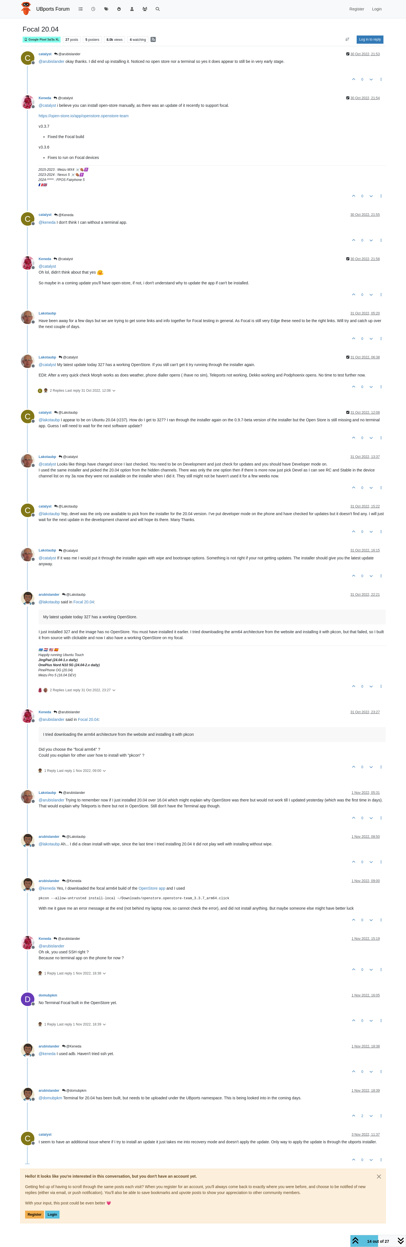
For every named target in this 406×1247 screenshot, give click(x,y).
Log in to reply (370, 39)
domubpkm (48, 995)
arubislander (49, 595)
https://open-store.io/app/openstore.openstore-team (84, 116)
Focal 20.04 (83, 602)
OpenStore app (151, 888)
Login (52, 1215)
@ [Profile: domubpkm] (50, 1098)
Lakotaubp (47, 313)
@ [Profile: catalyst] (47, 105)
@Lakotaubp (66, 413)
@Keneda (64, 215)
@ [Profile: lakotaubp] (49, 420)
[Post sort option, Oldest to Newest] (347, 39)
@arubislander (67, 54)
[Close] (378, 1176)
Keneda (45, 98)
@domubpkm (74, 1091)
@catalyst (63, 98)
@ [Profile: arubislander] (51, 61)
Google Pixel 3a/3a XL (41, 39)
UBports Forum (53, 9)
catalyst (45, 54)
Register (34, 1215)
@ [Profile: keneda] (47, 222)
